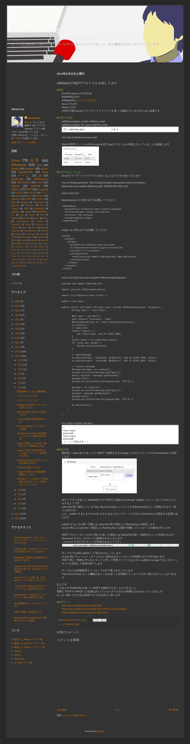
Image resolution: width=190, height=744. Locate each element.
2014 (17, 356)
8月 (19, 378)
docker (25, 227)
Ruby (45, 172)
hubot (13, 256)
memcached (16, 259)
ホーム (117, 709)
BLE (13, 202)
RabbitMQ (69, 624)
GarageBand (20, 247)
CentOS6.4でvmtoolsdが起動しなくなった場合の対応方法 (31, 436)
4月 (19, 494)
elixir (38, 253)
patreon (45, 259)
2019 (17, 333)
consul (22, 253)
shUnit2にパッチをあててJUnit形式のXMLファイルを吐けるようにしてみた (32, 481)
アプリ (44, 192)
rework (25, 262)
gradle (34, 240)
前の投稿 (173, 709)
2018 (17, 337)
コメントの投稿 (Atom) (74, 715)
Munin (13, 250)
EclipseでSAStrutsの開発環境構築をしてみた (31, 473)
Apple (31, 243)
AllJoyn (23, 243)
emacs (44, 168)
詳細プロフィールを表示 (23, 142)
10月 (20, 369)
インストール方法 (85, 100)
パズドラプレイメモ (27, 395)
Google (40, 221)
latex (43, 256)
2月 (19, 503)
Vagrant (15, 218)
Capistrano (39, 202)
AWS (28, 198)
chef (39, 182)
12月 (20, 360)
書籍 (43, 227)
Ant (22, 214)
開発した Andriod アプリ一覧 (29, 643)
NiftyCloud (23, 182)
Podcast (28, 122)
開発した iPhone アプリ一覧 (28, 639)
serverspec (30, 234)
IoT (32, 237)
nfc (37, 259)
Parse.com (40, 224)
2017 (17, 342)
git (40, 175)
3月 (19, 498)
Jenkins (30, 168)
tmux (45, 218)
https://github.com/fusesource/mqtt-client (85, 612)
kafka (33, 256)
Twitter (17, 138)
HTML (14, 237)
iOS (42, 205)
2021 (17, 324)
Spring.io (15, 198)
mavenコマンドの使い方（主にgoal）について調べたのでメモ (30, 578)
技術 (77, 624)
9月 (19, 373)
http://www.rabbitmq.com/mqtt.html (82, 605)
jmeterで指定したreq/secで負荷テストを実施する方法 (32, 444)
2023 (17, 315)
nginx (36, 218)
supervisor (35, 262)
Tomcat (14, 227)
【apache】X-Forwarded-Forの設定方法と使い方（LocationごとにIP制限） (31, 569)
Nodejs (23, 250)
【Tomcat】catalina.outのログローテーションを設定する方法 (30, 587)
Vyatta (13, 253)
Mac (29, 195)
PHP (28, 189)
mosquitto (28, 259)
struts (42, 234)
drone (30, 253)
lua (15, 243)
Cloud (32, 214)
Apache (32, 192)
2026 (17, 301)
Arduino (44, 231)
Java (39, 165)
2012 (17, 518)
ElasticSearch (23, 221)
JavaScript (15, 224)
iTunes (23, 256)
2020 (17, 328)
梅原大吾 (20, 266)
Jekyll (27, 224)
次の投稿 (61, 709)
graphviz (44, 240)
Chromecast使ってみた (28, 467)
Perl (42, 214)
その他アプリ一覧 (23, 662)
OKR (26, 208)
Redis (18, 195)
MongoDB (43, 189)
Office (14, 240)
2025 (17, 305)
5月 (19, 489)
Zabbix (15, 168)
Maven (15, 189)
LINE (31, 247)
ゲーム (24, 175)
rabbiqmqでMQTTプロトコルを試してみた (32, 406)
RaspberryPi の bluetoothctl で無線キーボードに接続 (30, 619)
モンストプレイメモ (27, 400)
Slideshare (19, 658)
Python (40, 195)
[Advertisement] (29, 84)
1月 (19, 508)
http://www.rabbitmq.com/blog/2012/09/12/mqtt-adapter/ (94, 608)
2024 (17, 310)
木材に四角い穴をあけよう (27, 611)
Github (17, 654)
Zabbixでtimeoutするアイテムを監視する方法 (32, 461)
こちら (30, 135)
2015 (17, 351)
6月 (19, 387)
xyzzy (34, 227)
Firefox (39, 198)
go (45, 253)
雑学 (16, 283)
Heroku (24, 237)
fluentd (26, 218)
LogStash (41, 247)
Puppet (33, 250)
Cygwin (15, 208)
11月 (20, 364)
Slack (43, 250)
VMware (30, 205)
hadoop (18, 234)
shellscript (17, 178)
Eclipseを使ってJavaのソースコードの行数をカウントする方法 (31, 550)
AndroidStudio (30, 231)
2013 (17, 513)
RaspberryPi (25, 172)
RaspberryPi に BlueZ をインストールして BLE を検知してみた (30, 596)
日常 (35, 160)
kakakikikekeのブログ (52, 29)
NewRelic (41, 237)
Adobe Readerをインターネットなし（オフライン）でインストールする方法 (31, 540)
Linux (15, 160)
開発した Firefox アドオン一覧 (29, 647)
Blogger (24, 202)
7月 (19, 382)
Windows (19, 164)
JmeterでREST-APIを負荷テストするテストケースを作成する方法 (32, 453)
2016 (17, 346)
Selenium (15, 211)
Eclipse (15, 185)
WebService (41, 178)
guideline (15, 231)
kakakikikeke (70, 620)
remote (17, 262)
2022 (17, 319)
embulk (24, 240)
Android (35, 185)
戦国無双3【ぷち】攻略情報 (31, 391)
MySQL (19, 192)
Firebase (45, 243)
